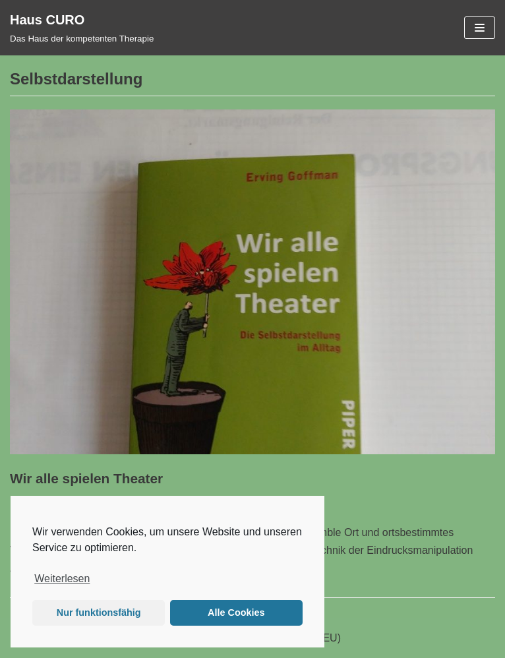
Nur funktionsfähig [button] (99, 612)
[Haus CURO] (82, 27)
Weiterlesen (62, 578)
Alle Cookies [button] (236, 612)
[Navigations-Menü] (479, 27)
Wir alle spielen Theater (86, 478)
